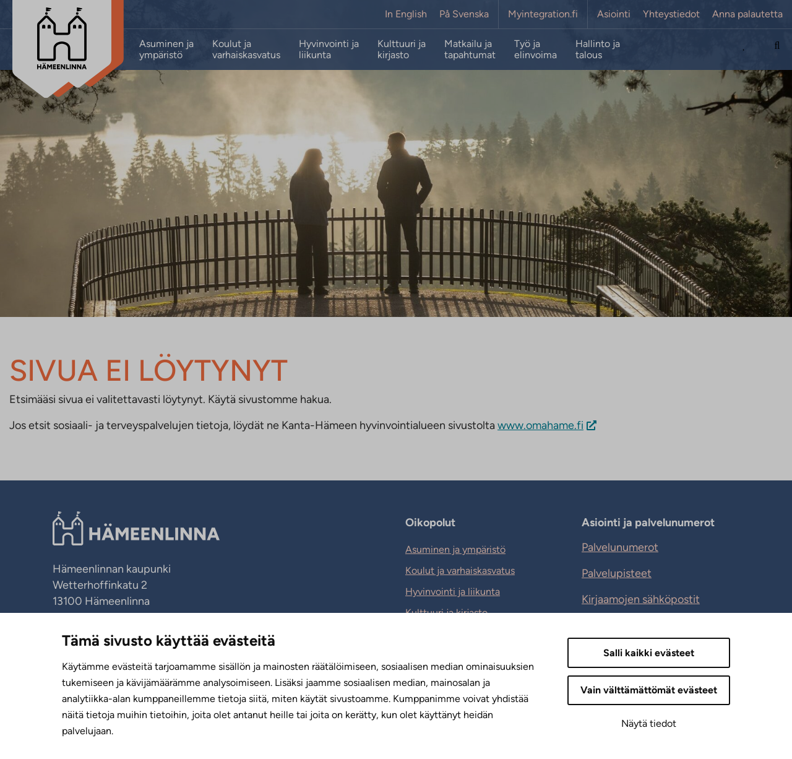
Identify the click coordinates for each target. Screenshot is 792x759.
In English (406, 14)
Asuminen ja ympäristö (166, 49)
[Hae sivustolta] (777, 49)
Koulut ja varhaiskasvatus (246, 49)
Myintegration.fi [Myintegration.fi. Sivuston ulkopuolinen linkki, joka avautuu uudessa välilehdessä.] (543, 14)
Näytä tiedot (648, 723)
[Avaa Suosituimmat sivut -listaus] (744, 49)
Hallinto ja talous (597, 49)
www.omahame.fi (540, 425)
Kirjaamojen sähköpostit (641, 599)
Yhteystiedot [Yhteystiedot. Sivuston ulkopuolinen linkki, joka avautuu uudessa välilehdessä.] (671, 14)
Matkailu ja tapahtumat (470, 49)
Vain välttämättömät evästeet (648, 690)
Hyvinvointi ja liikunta (329, 49)
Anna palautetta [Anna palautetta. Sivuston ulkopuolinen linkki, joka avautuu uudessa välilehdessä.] (747, 14)
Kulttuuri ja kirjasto (401, 49)
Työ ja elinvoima (535, 49)
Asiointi (614, 14)
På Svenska (464, 14)
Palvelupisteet (617, 573)
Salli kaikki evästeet (648, 653)
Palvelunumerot (620, 547)
